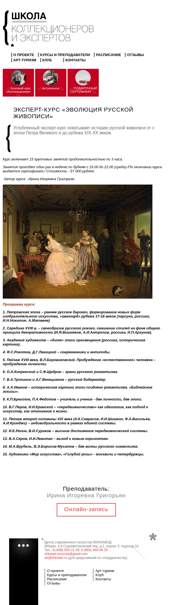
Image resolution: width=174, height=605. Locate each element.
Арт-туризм (24, 60)
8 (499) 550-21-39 (66, 550)
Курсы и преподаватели (65, 55)
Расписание (108, 55)
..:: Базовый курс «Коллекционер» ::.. (18, 91)
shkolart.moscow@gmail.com (66, 554)
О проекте (23, 55)
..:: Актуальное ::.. (51, 88)
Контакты (75, 60)
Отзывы (135, 55)
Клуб (47, 60)
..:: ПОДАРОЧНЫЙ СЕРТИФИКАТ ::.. (83, 89)
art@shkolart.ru (56, 558)
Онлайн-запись (86, 509)
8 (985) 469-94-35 (94, 550)
